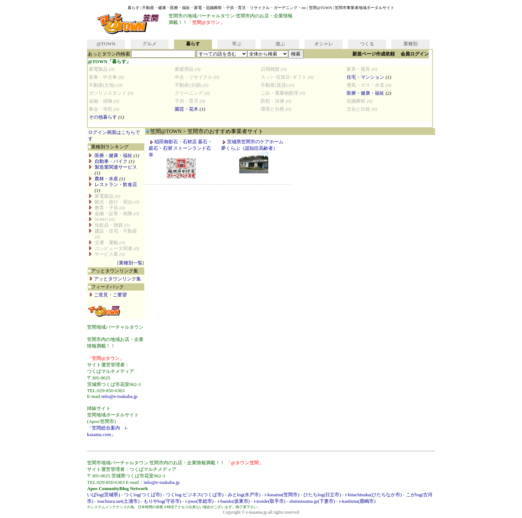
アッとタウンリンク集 (113, 271)
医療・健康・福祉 (365, 93)
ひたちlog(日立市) (322, 494)
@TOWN (105, 43)
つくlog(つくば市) (143, 494)
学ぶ (236, 43)
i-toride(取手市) (269, 501)
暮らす (193, 43)
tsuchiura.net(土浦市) (119, 501)
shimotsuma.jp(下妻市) (312, 501)
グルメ (149, 43)
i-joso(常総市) (199, 501)
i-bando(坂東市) (234, 501)
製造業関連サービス (116, 167)
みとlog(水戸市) (244, 494)
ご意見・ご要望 (110, 294)
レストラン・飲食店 (116, 184)
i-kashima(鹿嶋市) (357, 501)
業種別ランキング (108, 146)
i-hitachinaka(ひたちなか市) (373, 494)
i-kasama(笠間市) (282, 494)
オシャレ (323, 43)
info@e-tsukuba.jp (119, 396)
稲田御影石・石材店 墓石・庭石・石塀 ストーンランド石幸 (180, 148)
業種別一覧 (130, 263)
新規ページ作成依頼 (373, 54)
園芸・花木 (186, 109)
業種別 (410, 43)
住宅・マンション (365, 77)
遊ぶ (280, 43)
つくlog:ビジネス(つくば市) (195, 494)
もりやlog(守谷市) (162, 501)
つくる (367, 43)
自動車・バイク (111, 161)
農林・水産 (106, 178)
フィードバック (106, 286)
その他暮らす (103, 117)
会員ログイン (415, 54)
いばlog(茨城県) (103, 494)
